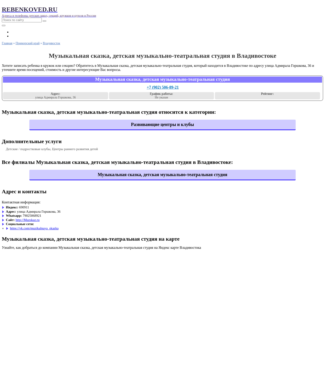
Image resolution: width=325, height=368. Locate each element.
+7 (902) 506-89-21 (163, 87)
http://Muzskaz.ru (27, 220)
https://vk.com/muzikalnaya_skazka (34, 228)
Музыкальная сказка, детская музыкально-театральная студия (162, 174)
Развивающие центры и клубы (162, 124)
